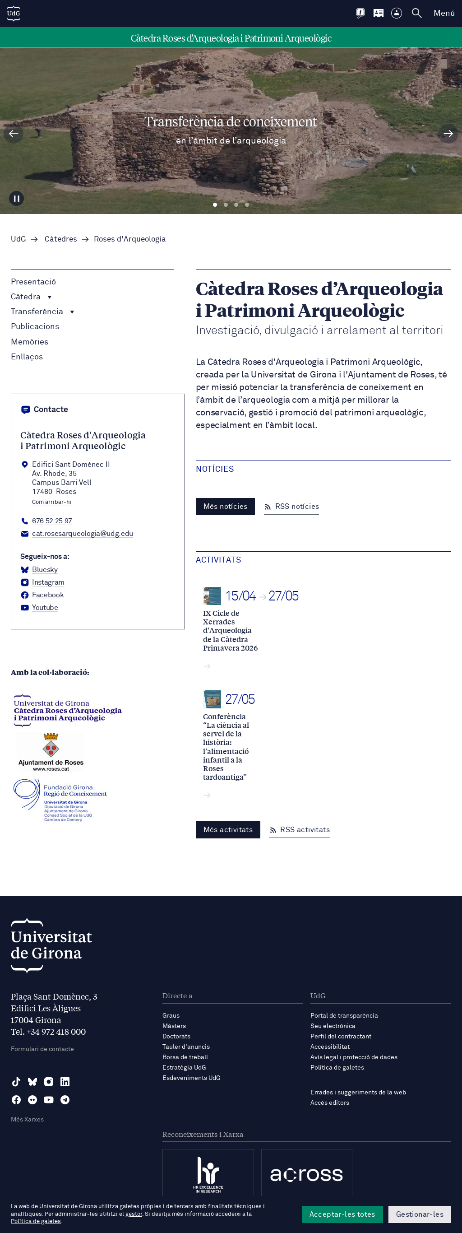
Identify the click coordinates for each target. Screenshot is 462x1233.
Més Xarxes (27, 1120)
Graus (171, 1016)
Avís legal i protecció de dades (353, 1057)
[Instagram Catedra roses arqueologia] (42, 582)
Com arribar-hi (52, 502)
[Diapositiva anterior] (13, 134)
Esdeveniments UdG (191, 1078)
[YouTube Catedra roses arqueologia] (39, 608)
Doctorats (176, 1036)
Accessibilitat (330, 1047)
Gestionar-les (420, 1214)
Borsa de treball (185, 1057)
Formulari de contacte (42, 1049)
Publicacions (35, 327)
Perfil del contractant (340, 1036)
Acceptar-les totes (342, 1214)
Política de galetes (337, 1068)
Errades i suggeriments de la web (358, 1092)
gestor (133, 1214)
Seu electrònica (333, 1026)
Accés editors (329, 1103)
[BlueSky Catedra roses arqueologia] (39, 570)
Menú (444, 13)
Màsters (174, 1026)
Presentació (33, 282)
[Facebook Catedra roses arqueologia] (42, 595)
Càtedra (31, 297)
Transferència (42, 312)
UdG (18, 239)
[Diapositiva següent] (448, 134)
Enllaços (27, 357)
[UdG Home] (13, 13)
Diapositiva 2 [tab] (226, 205)
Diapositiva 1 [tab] (215, 205)
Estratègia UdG (184, 1068)
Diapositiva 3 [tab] (236, 205)
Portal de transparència (344, 1016)
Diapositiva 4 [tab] (247, 205)
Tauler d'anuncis (186, 1047)
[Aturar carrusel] (16, 198)
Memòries (29, 342)
